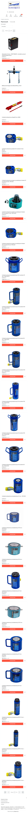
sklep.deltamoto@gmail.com (20, 808)
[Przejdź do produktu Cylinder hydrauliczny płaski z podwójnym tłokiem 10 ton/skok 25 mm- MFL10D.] (14, 169)
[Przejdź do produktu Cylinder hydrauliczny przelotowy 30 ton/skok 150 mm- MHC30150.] (14, 391)
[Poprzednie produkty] (8, 792)
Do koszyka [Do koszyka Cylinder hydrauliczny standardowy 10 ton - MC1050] (12, 502)
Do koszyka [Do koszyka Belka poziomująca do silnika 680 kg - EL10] (12, 92)
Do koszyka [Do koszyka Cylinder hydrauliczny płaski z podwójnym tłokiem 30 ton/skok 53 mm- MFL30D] (12, 250)
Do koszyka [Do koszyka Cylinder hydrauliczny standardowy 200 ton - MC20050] (12, 629)
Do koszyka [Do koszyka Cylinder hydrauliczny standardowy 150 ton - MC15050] (12, 565)
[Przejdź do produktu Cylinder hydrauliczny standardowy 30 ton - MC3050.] (14, 643)
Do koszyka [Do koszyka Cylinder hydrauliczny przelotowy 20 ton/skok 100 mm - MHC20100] (12, 313)
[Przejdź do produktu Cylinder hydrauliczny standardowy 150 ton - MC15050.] (14, 548)
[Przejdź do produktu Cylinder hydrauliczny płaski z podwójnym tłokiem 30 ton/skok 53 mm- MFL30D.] (14, 233)
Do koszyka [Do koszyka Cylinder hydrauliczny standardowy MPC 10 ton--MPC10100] (12, 723)
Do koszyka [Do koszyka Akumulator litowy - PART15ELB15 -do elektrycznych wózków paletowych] (12, 60)
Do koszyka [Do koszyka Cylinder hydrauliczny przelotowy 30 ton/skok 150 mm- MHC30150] (12, 408)
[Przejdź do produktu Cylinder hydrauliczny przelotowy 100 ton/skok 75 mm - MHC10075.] (14, 264)
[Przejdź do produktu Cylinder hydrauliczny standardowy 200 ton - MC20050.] (14, 612)
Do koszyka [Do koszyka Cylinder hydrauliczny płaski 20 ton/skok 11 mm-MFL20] (12, 155)
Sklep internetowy (13, 811)
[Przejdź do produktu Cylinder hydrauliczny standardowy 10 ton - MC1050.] (14, 485)
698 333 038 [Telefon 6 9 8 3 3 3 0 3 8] (11, 12)
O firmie (2, 804)
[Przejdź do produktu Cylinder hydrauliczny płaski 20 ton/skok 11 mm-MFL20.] (14, 138)
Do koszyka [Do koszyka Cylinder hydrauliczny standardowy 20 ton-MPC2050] (12, 597)
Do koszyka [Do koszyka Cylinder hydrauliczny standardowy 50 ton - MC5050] (12, 692)
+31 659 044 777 (16, 809)
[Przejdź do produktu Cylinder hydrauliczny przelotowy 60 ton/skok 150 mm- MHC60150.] (14, 422)
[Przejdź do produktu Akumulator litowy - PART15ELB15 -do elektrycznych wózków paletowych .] (14, 43)
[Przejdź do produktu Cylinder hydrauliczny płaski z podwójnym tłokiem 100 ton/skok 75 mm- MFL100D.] (14, 201)
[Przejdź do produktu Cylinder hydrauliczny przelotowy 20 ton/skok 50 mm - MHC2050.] (14, 327)
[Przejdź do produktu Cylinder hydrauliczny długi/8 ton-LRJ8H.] (14, 106)
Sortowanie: (3, 24)
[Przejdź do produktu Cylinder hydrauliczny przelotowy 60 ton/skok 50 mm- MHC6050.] (14, 454)
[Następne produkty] (19, 792)
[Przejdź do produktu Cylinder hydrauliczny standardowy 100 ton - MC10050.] (14, 517)
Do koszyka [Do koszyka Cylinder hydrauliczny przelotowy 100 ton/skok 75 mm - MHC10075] (12, 281)
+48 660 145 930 (7, 809)
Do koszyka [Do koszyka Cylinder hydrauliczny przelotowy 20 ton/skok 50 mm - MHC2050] (12, 344)
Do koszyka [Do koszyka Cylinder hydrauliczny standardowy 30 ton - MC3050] (12, 660)
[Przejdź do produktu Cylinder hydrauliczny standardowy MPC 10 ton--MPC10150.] (14, 738)
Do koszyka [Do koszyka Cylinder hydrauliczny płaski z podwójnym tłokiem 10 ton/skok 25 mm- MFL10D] (12, 186)
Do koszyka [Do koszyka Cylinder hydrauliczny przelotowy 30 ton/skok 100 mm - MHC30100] (12, 376)
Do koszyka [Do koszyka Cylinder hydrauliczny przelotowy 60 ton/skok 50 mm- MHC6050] (12, 471)
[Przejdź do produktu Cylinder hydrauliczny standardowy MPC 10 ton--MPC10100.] (14, 706)
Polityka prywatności (5, 802)
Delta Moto (5, 19)
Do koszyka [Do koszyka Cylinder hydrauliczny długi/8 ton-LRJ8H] (12, 123)
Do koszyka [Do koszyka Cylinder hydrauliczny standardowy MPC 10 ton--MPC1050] (12, 786)
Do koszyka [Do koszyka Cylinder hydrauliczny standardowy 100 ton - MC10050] (12, 534)
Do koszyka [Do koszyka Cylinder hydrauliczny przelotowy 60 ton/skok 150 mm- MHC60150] (12, 439)
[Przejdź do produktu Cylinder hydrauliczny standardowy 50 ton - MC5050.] (14, 675)
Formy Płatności (4, 800)
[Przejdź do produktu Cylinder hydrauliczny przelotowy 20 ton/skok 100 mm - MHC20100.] (14, 296)
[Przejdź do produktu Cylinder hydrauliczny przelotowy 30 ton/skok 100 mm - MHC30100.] (14, 359)
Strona (6, 30)
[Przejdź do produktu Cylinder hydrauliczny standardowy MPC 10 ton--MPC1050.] (14, 769)
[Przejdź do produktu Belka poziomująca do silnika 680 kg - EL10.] (14, 75)
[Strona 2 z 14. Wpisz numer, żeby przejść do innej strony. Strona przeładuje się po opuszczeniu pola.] (9, 30)
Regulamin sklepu (4, 799)
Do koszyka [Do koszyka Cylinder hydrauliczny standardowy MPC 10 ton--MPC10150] (12, 755)
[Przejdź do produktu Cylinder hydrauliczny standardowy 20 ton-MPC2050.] (14, 580)
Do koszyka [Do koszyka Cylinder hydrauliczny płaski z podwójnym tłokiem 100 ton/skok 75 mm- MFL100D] (12, 218)
